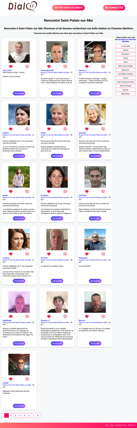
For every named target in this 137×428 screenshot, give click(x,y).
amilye (43, 133)
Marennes (125, 70)
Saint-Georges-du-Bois (125, 82)
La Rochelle (125, 46)
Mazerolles (125, 94)
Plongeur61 (83, 258)
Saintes (125, 50)
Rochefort (125, 54)
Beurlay (125, 90)
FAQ (107, 425)
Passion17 (83, 70)
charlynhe (82, 133)
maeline (6, 133)
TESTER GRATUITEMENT (68, 7)
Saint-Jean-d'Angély (125, 66)
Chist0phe (83, 195)
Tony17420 (7, 70)
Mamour (82, 320)
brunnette (44, 195)
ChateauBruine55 (47, 70)
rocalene (6, 258)
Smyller (5, 383)
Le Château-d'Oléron (125, 74)
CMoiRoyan (7, 320)
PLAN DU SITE (120, 425)
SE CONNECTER (114, 7)
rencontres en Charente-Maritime (126, 40)
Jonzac (125, 78)
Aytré (126, 62)
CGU (112, 425)
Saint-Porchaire (125, 86)
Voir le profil (19, 93)
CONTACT (131, 425)
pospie (5, 195)
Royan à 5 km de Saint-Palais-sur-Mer (55, 72)
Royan (125, 58)
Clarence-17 (45, 320)
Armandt (44, 258)
